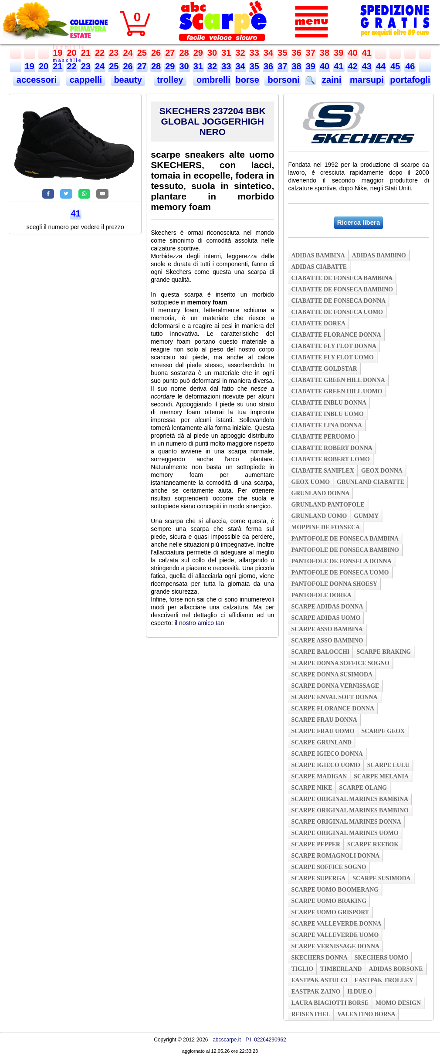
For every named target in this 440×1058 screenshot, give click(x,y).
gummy (366, 516)
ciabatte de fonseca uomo (337, 312)
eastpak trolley (384, 980)
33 (254, 52)
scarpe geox (383, 731)
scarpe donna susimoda (331, 674)
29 (198, 52)
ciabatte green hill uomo (336, 391)
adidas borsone (396, 969)
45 (395, 66)
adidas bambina (318, 255)
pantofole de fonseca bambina (345, 538)
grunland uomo (319, 516)
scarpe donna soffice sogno (340, 663)
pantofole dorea (321, 595)
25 (142, 52)
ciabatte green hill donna (338, 380)
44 (381, 66)
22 (100, 52)
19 (57, 52)
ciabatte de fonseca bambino (342, 289)
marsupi (367, 80)
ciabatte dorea (318, 323)
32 (240, 52)
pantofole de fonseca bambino (345, 550)
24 (128, 52)
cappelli (86, 80)
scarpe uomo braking (328, 901)
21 (86, 52)
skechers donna (319, 957)
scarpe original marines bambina (349, 799)
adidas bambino (379, 255)
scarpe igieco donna (326, 753)
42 (353, 66)
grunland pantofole (327, 504)
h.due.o (359, 991)
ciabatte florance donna (336, 334)
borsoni (282, 80)
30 (212, 52)
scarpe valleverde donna (336, 923)
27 (170, 52)
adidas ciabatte (319, 267)
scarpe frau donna (324, 720)
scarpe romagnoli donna (335, 855)
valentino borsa (366, 1014)
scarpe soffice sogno (328, 867)
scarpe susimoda (381, 878)
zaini (331, 80)
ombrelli (212, 80)
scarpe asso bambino (327, 640)
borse (247, 80)
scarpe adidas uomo (325, 618)
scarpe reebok (373, 844)
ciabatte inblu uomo (327, 414)
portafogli (410, 80)
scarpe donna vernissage (335, 686)
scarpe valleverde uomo (335, 935)
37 (310, 52)
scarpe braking (383, 652)
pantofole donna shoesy (334, 584)
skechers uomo (381, 957)
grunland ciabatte (370, 482)
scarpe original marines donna (346, 821)
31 (226, 52)
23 (113, 52)
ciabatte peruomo (323, 436)
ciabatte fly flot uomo (332, 357)
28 (184, 52)
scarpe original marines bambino (349, 810)
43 (367, 66)
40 (353, 52)
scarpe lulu (388, 765)
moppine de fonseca (325, 527)
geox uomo (310, 482)
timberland (341, 969)
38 (324, 52)
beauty (128, 80)
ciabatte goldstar (324, 368)
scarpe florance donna (332, 708)
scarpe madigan (319, 776)
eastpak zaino (315, 991)
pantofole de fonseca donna (341, 561)
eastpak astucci (319, 980)
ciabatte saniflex (322, 470)
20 (72, 52)
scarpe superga (318, 878)
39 (338, 52)
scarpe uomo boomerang (335, 889)
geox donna (382, 470)
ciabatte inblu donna (328, 402)
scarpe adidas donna (327, 606)
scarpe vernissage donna (335, 946)
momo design (398, 1003)
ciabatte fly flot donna (333, 346)
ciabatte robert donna (331, 448)
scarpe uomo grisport (330, 912)
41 (367, 52)
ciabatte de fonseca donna (338, 300)
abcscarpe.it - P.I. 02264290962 (249, 1040)
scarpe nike (311, 787)
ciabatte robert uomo (330, 459)
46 (410, 66)
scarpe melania (381, 776)
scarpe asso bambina (326, 629)
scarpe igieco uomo (325, 765)
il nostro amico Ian (199, 622)
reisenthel (310, 1014)
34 (268, 52)
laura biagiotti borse (330, 1003)
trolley (170, 80)
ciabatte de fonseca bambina (342, 278)
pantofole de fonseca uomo (340, 572)
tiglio (302, 969)
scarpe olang (363, 787)
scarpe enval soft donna (334, 697)
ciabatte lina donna (326, 425)
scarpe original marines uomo (344, 833)
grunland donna (320, 493)
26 (156, 52)
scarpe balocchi (320, 652)
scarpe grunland (321, 742)
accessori (36, 80)
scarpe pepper (315, 844)
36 (296, 52)
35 (282, 52)
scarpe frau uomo (322, 731)
